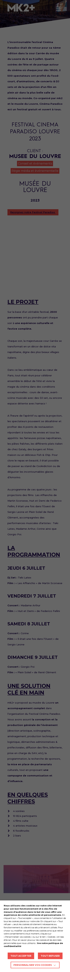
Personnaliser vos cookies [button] (32, 965)
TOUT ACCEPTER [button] (20, 955)
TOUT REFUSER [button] (50, 955)
